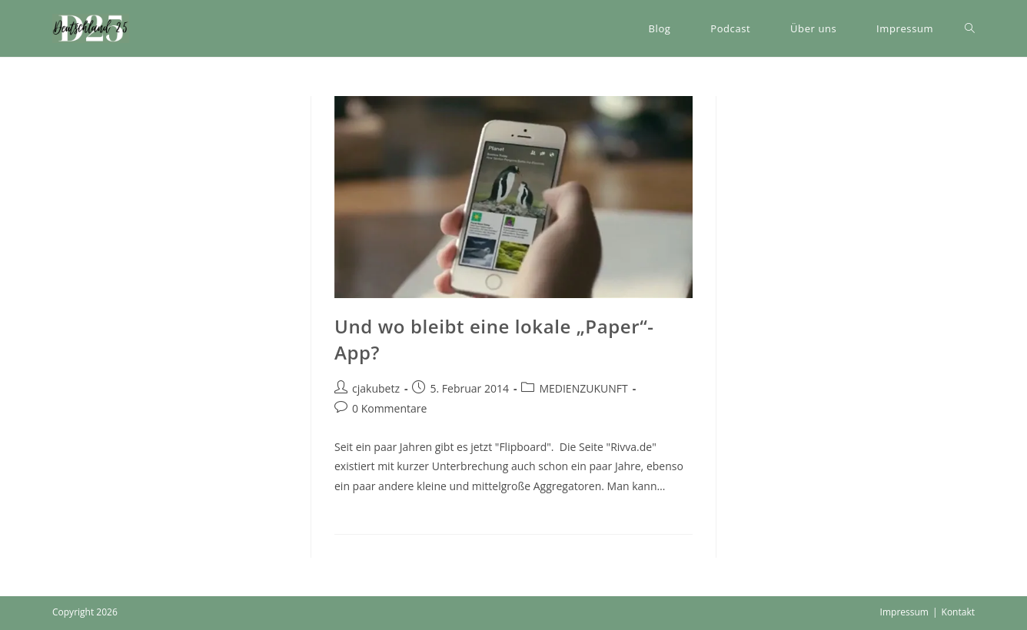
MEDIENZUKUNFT (583, 388)
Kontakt (958, 611)
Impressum (904, 611)
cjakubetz (376, 388)
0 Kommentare (389, 408)
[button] (90, 28)
